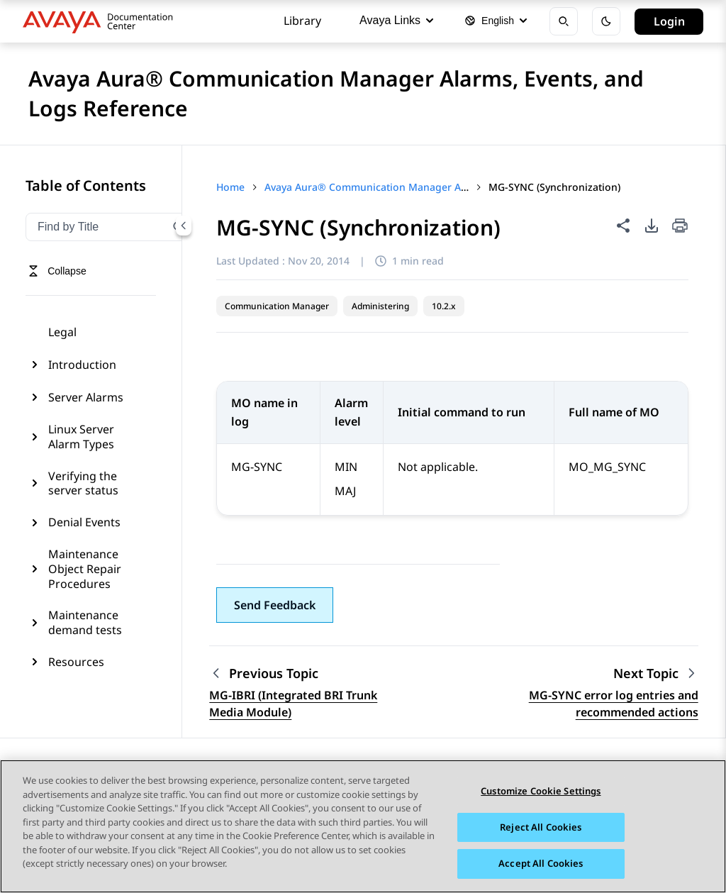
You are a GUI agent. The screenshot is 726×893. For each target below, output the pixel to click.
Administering (380, 306)
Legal (62, 332)
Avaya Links (396, 20)
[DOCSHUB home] (102, 21)
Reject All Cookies (540, 827)
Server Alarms (85, 397)
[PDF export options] (651, 225)
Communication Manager (277, 306)
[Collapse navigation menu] (183, 225)
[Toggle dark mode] (606, 21)
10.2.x (444, 306)
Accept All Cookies (540, 864)
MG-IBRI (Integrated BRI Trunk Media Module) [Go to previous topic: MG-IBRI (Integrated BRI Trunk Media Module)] (293, 703)
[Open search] (563, 21)
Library (302, 20)
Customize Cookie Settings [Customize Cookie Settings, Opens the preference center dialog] (541, 790)
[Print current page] (679, 226)
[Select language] (495, 21)
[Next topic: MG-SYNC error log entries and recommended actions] (655, 673)
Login (669, 21)
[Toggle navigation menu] (57, 271)
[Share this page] (623, 225)
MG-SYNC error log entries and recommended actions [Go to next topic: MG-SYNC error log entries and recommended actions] (613, 703)
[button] (274, 605)
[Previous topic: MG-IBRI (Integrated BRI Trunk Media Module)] (297, 673)
